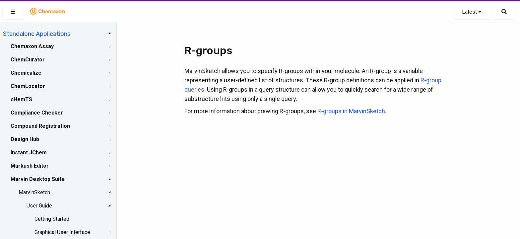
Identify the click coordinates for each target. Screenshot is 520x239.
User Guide (39, 205)
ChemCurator (28, 59)
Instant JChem (29, 152)
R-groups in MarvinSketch (351, 111)
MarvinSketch (34, 192)
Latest (472, 12)
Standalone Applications (36, 34)
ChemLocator (28, 86)
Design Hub (25, 139)
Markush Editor (30, 166)
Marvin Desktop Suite (38, 179)
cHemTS (21, 99)
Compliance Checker (37, 113)
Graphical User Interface (62, 232)
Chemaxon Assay (32, 46)
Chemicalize (26, 73)
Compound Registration (40, 126)
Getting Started (51, 219)
